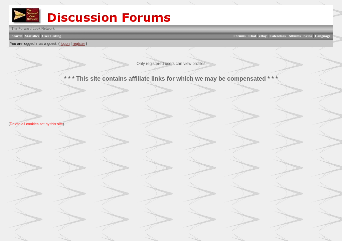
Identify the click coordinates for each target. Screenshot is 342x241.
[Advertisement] (171, 102)
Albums (295, 36)
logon (64, 44)
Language (322, 36)
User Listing (51, 36)
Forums (239, 36)
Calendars (278, 36)
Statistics (32, 36)
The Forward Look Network (33, 28)
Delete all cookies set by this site (36, 124)
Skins (308, 36)
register (78, 44)
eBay (263, 36)
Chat (252, 36)
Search (17, 36)
